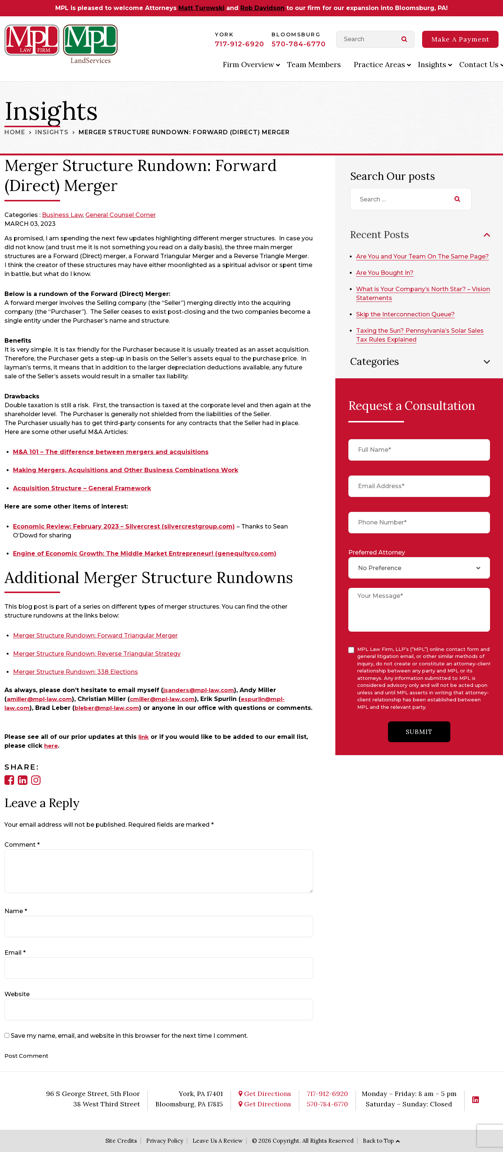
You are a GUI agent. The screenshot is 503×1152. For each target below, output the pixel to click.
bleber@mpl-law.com (110, 707)
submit (419, 740)
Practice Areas (379, 64)
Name (15, 911)
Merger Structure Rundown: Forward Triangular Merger (95, 635)
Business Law (62, 214)
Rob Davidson (262, 7)
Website (17, 994)
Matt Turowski (201, 7)
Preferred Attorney (376, 560)
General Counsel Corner (120, 214)
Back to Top (378, 1140)
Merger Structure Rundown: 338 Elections (75, 671)
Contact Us (479, 64)
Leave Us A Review (218, 1140)
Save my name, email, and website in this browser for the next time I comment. (129, 1035)
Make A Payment (460, 39)
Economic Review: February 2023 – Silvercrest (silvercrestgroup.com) (124, 526)
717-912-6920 (239, 44)
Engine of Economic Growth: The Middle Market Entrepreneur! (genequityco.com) (144, 553)
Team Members (314, 64)
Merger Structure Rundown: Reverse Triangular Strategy (97, 653)
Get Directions (265, 1093)
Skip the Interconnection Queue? (408, 322)
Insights (432, 64)
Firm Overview (248, 64)
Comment (22, 844)
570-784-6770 (299, 44)
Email (15, 952)
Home (14, 132)
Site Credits (121, 1140)
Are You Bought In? (387, 280)
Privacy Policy (164, 1140)
